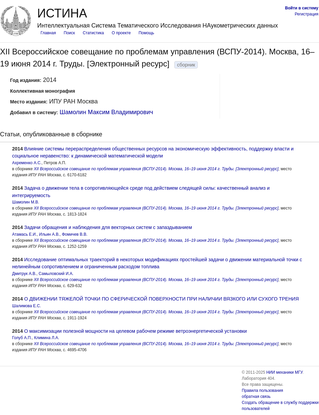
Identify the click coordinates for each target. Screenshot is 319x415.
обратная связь (256, 396)
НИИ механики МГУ (284, 372)
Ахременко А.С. (27, 162)
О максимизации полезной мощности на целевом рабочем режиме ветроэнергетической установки (135, 331)
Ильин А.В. (49, 234)
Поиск (69, 33)
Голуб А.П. (22, 337)
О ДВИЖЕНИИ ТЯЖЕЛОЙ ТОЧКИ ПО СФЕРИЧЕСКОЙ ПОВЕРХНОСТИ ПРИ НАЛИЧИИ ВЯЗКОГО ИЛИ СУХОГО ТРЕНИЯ (161, 299)
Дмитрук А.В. (24, 273)
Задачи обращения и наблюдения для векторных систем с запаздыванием (108, 227)
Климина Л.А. (46, 337)
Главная (48, 33)
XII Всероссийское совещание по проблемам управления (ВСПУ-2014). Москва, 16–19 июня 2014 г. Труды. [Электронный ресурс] (156, 169)
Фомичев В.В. (74, 234)
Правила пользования (262, 390)
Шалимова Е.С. (26, 306)
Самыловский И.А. (56, 273)
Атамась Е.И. (24, 234)
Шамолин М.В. (25, 202)
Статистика (93, 33)
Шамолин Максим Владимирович (106, 112)
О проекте (121, 33)
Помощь (146, 33)
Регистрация (306, 14)
